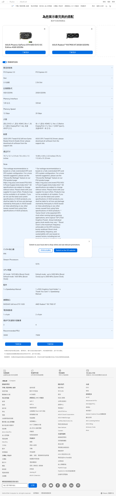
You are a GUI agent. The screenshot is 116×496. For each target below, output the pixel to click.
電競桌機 (5, 439)
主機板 (4, 459)
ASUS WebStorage (64, 418)
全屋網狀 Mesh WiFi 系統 (37, 411)
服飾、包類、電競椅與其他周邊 (39, 455)
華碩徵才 (61, 408)
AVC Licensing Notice (93, 421)
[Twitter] (64, 485)
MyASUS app (62, 468)
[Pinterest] (78, 485)
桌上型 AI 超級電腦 (35, 428)
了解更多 (25, 52)
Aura (87, 430)
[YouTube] (51, 485)
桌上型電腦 (5, 435)
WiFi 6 (32, 404)
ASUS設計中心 (90, 404)
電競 (3, 415)
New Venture (62, 427)
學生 (3, 412)
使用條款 (36, 493)
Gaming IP (33, 472)
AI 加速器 (32, 394)
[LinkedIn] (71, 485)
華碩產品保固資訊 (63, 447)
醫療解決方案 (6, 394)
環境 (104, 2)
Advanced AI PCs (91, 400)
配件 (3, 449)
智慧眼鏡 (5, 452)
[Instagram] (44, 485)
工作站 (4, 445)
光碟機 (4, 476)
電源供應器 (5, 472)
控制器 (32, 469)
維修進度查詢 (62, 437)
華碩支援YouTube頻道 (65, 458)
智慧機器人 (33, 421)
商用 (3, 405)
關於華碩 (61, 388)
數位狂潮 (88, 417)
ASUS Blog (89, 424)
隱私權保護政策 (46, 493)
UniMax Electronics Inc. (65, 421)
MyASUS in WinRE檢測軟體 (66, 471)
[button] (108, 2)
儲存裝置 (32, 388)
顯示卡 (4, 462)
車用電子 (88, 411)
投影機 (4, 429)
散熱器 (4, 469)
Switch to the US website (65, 250)
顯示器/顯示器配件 (8, 425)
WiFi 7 (32, 401)
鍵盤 (31, 442)
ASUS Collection (35, 475)
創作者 (4, 408)
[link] (4, 6)
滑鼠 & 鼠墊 (33, 445)
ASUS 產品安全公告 (64, 454)
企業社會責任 (62, 401)
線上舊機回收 (62, 464)
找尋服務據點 (62, 441)
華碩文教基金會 (63, 424)
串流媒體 (32, 452)
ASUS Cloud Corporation (66, 414)
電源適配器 (33, 462)
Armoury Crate (90, 427)
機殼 (3, 466)
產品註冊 (61, 444)
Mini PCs (5, 442)
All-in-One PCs (6, 432)
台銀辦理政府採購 (7, 418)
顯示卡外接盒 (34, 391)
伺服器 (32, 431)
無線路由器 (33, 408)
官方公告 (61, 391)
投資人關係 (61, 398)
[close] (89, 241)
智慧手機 (5, 391)
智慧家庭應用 (34, 435)
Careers (60, 431)
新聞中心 (61, 405)
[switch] (5, 62)
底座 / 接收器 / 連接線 (36, 465)
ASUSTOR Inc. (62, 411)
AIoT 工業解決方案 (35, 425)
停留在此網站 (46, 250)
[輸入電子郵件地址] (15, 485)
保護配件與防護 (34, 459)
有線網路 (32, 418)
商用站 (88, 407)
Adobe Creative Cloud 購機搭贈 (96, 414)
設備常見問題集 (63, 474)
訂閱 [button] (32, 485)
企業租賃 (61, 461)
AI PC (88, 397)
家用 (3, 401)
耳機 (31, 448)
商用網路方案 (34, 414)
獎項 (59, 394)
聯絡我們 (61, 451)
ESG (87, 387)
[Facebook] (58, 485)
